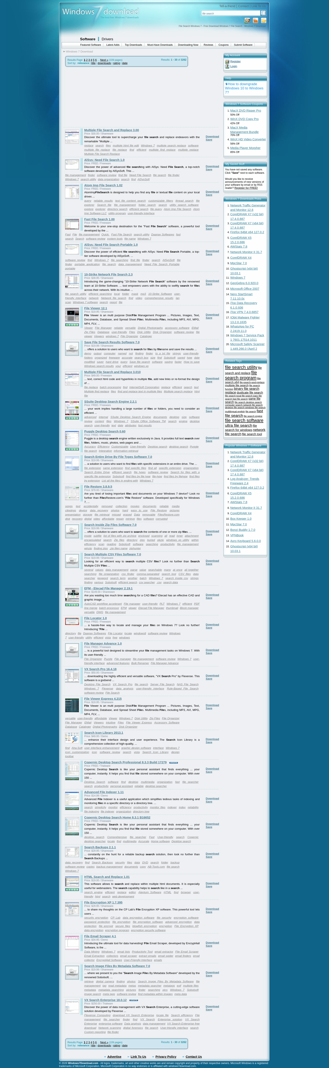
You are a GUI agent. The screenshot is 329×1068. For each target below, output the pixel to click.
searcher (89, 578)
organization (191, 468)
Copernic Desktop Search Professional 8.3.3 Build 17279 (125, 762)
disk (67, 518)
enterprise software (111, 1023)
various (98, 582)
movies (135, 506)
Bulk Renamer (140, 663)
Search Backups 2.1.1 (100, 847)
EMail (195, 327)
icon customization (77, 752)
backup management (109, 866)
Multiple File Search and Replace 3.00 (111, 130)
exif (179, 985)
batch (143, 578)
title (93, 63)
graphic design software (136, 747)
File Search (112, 692)
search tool (169, 574)
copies (90, 866)
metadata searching (111, 989)
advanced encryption (178, 921)
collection (121, 506)
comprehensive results (159, 298)
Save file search (139, 361)
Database (103, 332)
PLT (162, 603)
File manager (132, 603)
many (167, 569)
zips (142, 540)
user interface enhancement (101, 747)
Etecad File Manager (151, 608)
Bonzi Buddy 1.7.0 (242, 529)
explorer (100, 209)
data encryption (93, 930)
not (131, 353)
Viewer (88, 327)
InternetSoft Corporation (144, 387)
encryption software (186, 917)
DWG (99, 612)
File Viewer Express (139, 722)
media (175, 506)
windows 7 (112, 336)
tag (104, 985)
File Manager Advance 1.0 (103, 643)
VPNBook (237, 535)
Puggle (194, 446)
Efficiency (104, 446)
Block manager (189, 608)
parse (133, 569)
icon (94, 752)
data (196, 574)
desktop (174, 417)
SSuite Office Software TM (148, 421)
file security (164, 917)
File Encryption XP (186, 926)
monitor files (157, 807)
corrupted (161, 518)
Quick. (106, 234)
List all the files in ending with (120, 480)
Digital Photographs (150, 327)
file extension (92, 468)
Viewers (99, 336)
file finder (174, 175)
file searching (119, 260)
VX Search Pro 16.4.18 (100, 669)
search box (141, 357)
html (97, 896)
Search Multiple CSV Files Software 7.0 (112, 554)
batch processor (109, 608)
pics (165, 989)
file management (75, 175)
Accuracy (90, 446)
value (143, 569)
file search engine (253, 416)
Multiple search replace (178, 391)
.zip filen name (119, 548)
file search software (244, 420)
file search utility (75, 293)
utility (89, 637)
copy (143, 866)
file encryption (121, 921)
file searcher (190, 781)
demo (87, 353)
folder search (147, 204)
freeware (114, 357)
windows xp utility (177, 540)
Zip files (119, 540)
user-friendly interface (141, 213)
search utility (88, 179)
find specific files (135, 468)
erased (127, 514)
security (120, 862)
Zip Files (89, 332)
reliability (193, 807)
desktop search (178, 446)
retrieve (130, 518)
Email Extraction (94, 955)
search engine (93, 892)
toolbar (69, 756)
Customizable (119, 446)
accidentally (91, 506)
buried (151, 540)
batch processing (110, 387)
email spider (165, 955)
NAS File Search (188, 684)
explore (89, 209)
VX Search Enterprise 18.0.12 (105, 1000)
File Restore (158, 510)
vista (108, 637)
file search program (241, 375)
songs (69, 506)
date (125, 63)
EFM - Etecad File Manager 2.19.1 (108, 588)
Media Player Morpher (245, 148)
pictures (175, 510)
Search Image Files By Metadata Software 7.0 (117, 966)
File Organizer (129, 336)
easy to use (139, 510)
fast (177, 781)
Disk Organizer (162, 332)
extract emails (147, 955)
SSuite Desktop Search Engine (130, 417)
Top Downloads (133, 44)
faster (178, 361)
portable (70, 268)
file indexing (91, 811)
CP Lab (115, 917)
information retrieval (126, 450)
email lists (123, 951)
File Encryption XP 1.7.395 (103, 902)
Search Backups (102, 862)
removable (148, 514)
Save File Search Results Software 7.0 (112, 342)
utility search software (184, 204)
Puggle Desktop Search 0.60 (104, 431)
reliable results (103, 200)
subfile (97, 535)
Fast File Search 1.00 (99, 219)
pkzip (160, 540)
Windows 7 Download (79, 51)
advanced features (118, 663)
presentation (73, 514)
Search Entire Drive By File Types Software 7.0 (118, 456)
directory (132, 540)
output (97, 353)
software (193, 145)
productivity (168, 544)
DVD (145, 862)
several (88, 569)
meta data (180, 994)
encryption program (117, 930)
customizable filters (160, 200)
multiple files (190, 985)
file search (159, 175)
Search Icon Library (155, 752)
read (172, 535)
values (99, 569)
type (189, 357)
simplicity (100, 807)
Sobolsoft (170, 357)
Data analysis (132, 1023)
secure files (122, 926)
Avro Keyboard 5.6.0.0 (245, 541)
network (94, 298)
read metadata (117, 985)
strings (177, 353)
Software (87, 39)
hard (125, 510)
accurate (127, 357)
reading (111, 544)
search (99, 145)
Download (212, 136)
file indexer (107, 811)
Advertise (114, 1056)
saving (168, 361)
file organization (109, 574)
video (139, 298)
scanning (156, 535)
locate (128, 633)
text (196, 387)
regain (120, 518)
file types (140, 472)
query (87, 200)
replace (89, 145)
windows (124, 637)
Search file (104, 204)
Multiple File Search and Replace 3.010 (112, 372)
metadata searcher (149, 985)
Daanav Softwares (162, 234)
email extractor (164, 951)
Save (209, 139)
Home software (160, 841)
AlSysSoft (143, 179)
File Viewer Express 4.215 (103, 698)
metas (132, 985)
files (108, 145)
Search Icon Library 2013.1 (103, 732)
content (99, 421)
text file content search (130, 200)
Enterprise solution (170, 1019)
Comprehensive (117, 837)
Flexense (107, 688)
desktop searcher (156, 786)
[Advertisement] (98, 97)
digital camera (105, 981)
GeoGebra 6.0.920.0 (244, 283)
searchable (155, 569)
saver (100, 361)
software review (106, 175)
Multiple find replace (96, 391)
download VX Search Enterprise (133, 1015)
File (74, 234)
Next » (104, 59)
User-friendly (138, 446)
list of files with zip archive (119, 535)
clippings (70, 510)
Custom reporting (95, 1032)
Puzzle (108, 659)
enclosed (143, 535)
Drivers (107, 39)
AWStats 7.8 (238, 246)
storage (87, 514)
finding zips (101, 548)
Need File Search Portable (162, 264)
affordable (108, 518)
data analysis (124, 688)
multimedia (147, 781)
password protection (97, 921)
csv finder (127, 574)
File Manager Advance (165, 663)
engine (183, 421)
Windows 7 (148, 145)
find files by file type (138, 476)
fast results (145, 425)
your (118, 366)
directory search (117, 209)
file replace (119, 149)
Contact (243, 6)
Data (137, 514)
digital (88, 518)
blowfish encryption (144, 926)
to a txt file (162, 353)
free (114, 637)
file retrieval (102, 514)
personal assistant (121, 786)
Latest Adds (113, 44)
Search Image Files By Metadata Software (165, 981)
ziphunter (135, 548)
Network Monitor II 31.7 (246, 252)
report (113, 302)
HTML (167, 892)
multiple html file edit (126, 145)
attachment (192, 535)
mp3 (143, 293)
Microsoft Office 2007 (244, 288)
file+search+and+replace (252, 382)
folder (125, 293)
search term (117, 578)
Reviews (208, 44)
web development (123, 896)
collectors (112, 955)
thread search (184, 200)
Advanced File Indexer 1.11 (104, 792)
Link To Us (258, 6)
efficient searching (100, 293)
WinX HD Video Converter (248, 139)
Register (235, 61)
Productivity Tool (142, 951)
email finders (183, 955)
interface (158, 747)
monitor (113, 807)
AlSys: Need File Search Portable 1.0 (111, 244)
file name (130, 238)
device (83, 510)
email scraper (128, 955)
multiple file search (237, 385)
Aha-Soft (77, 747)
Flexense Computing (97, 1015)
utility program (117, 213)
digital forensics (133, 1027)
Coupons (224, 44)
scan (68, 302)
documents (160, 417)
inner (180, 535)
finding (139, 353)
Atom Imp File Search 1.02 (103, 185)
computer (110, 353)
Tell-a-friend (227, 6)
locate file (162, 1015)
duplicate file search (250, 392)
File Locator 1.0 (95, 618)
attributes (130, 425)
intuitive (110, 722)
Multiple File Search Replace (102, 153)
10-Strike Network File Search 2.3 (108, 274)
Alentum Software (149, 892)
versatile (130, 327)
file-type (157, 476)
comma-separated (148, 574)
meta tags (109, 994)
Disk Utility (144, 332)
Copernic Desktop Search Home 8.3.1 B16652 (117, 817)
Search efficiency (182, 1015)
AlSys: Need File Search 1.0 (104, 160)
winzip (88, 548)
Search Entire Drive (97, 472)
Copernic (192, 837)
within (194, 540)
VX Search (147, 1019)
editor (132, 892)
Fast (68, 234)
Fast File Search (121, 234)
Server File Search (162, 684)
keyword (102, 578)
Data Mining (91, 951)
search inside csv (176, 578)
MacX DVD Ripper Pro (245, 110)
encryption (165, 926)
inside (88, 535)
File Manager (103, 327)
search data (170, 582)
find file (122, 175)
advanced (90, 417)
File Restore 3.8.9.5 (98, 486)
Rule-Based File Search (183, 688)
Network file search (113, 298)
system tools (115, 238)
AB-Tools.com (156, 866)
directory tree (141, 811)
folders (88, 357)
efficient (141, 149)
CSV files (185, 574)
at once (177, 569)
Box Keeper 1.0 (241, 518)
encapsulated (92, 540)
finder (91, 175)
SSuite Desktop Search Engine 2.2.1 (110, 401)
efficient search (139, 209)
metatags (169, 985)
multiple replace (188, 149)
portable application (87, 264)
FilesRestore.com (169, 514)
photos (115, 510)
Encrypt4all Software (109, 960)
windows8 (140, 633)
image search (92, 994)
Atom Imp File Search (177, 209)
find (131, 149)
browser (186, 892)
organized (101, 357)
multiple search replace (171, 145)
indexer (172, 807)
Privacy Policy (165, 1056)
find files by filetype (176, 476)
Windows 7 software (85, 302)
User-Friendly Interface (138, 960)
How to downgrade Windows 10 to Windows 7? (244, 88)
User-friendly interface (174, 1027)
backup (175, 862)
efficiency (90, 544)
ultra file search (238, 425)
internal (103, 417)
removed (107, 506)
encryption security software (148, 930)
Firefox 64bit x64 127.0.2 (247, 232)
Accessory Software (167, 722)
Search (79, 238)
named (122, 353)
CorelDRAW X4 (241, 257)
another (132, 578)
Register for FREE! (246, 187)
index (182, 807)
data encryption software (138, 917)
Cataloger (146, 336)
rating (116, 63)
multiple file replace (97, 149)
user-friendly (119, 332)
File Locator (115, 633)
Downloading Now (188, 44)
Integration (105, 450)
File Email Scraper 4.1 (100, 936)
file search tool (252, 434)
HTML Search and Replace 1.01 (107, 877)
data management (130, 264)
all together (191, 569)
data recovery (99, 510)
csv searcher (147, 582)
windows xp (141, 366)
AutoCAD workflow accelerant (103, 603)
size (152, 357)
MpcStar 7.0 (238, 263)
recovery (77, 518)
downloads (104, 63)
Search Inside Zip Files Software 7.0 (110, 524)
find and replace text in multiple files (140, 391)
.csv (159, 582)
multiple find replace (162, 149)
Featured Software (90, 44)
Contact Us (194, 1056)
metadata (90, 989)
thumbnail (172, 608)
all (165, 535)
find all (152, 468)
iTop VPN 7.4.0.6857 (244, 312)
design (175, 752)
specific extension (170, 468)
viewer (132, 608)
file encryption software (148, 921)
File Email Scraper (186, 951)
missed (116, 514)
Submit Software (243, 44)
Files (132, 332)
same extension (113, 468)
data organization (108, 179)
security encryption (96, 917)
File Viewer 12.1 (95, 308)
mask (135, 293)
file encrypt (106, 926)
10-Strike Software (160, 293)
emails (158, 960)
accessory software (177, 327)
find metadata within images (155, 994)
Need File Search (140, 175)
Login (233, 66)
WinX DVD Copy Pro (244, 119)
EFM (124, 608)
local (117, 293)
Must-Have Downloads (160, 44)
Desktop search (157, 446)
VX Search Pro (122, 684)
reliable (118, 327)
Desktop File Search (97, 684)
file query (156, 209)
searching (152, 544)
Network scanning (109, 1027)
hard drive (112, 361)
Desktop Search (94, 781)
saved (181, 357)
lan (178, 298)
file (120, 302)
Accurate (143, 841)
